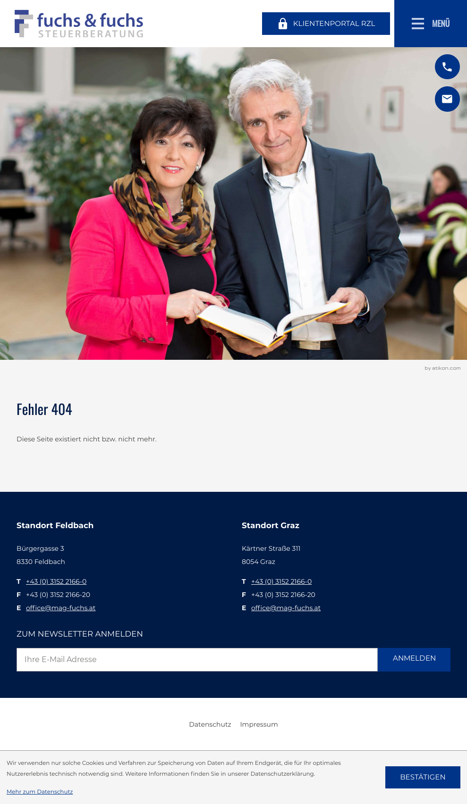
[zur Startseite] (79, 24)
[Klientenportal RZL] (326, 23)
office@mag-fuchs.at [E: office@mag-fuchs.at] (60, 608)
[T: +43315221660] (56, 581)
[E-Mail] (197, 659)
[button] (447, 66)
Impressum (259, 724)
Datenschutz (210, 724)
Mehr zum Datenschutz (40, 791)
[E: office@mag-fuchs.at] (447, 98)
